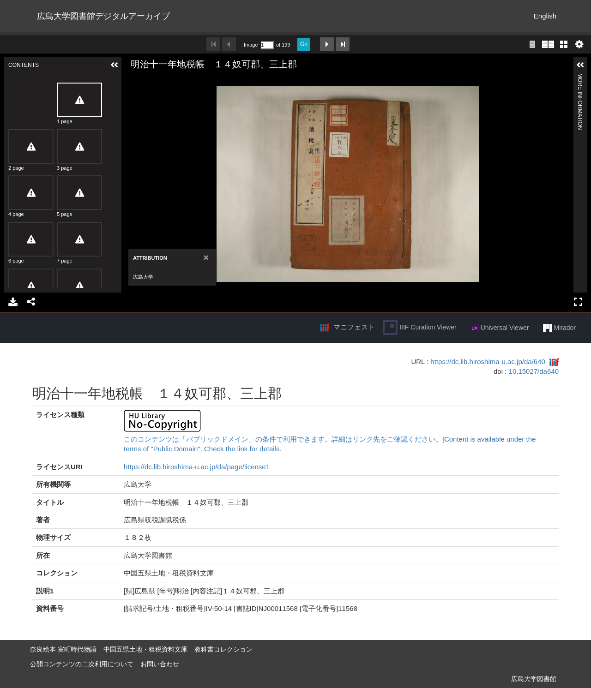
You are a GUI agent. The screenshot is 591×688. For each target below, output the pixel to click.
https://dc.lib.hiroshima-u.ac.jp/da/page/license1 (197, 467)
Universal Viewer (499, 328)
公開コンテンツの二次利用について (81, 664)
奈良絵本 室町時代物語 (63, 649)
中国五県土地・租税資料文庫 (145, 649)
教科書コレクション (223, 649)
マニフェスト (354, 327)
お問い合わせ (159, 664)
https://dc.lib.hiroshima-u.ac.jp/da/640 (487, 361)
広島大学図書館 (533, 678)
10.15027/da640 (534, 371)
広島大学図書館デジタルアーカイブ (103, 16)
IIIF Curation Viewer (419, 327)
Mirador (559, 328)
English (545, 16)
